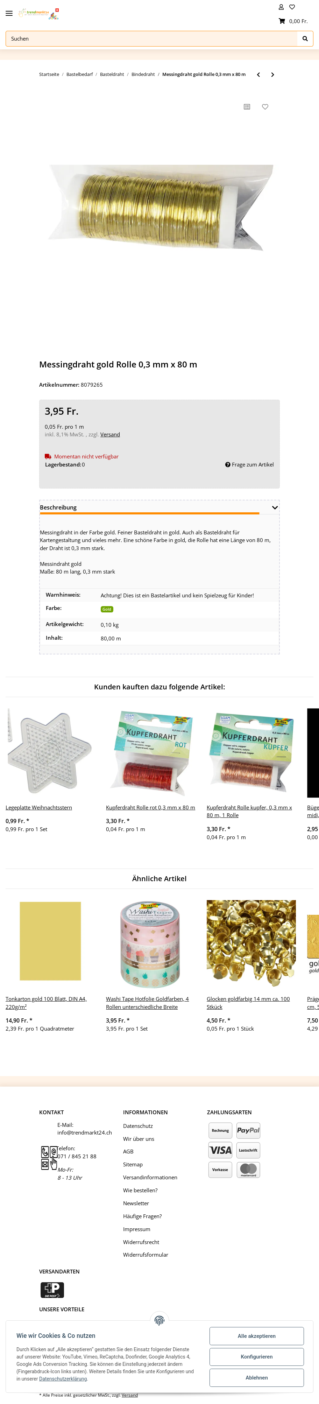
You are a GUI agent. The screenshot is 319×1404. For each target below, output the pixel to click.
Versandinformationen (150, 1177)
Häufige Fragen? (142, 1216)
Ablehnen (256, 1378)
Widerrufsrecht (141, 1241)
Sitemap (133, 1164)
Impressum (136, 1229)
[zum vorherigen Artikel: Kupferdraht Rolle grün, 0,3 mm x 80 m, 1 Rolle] (258, 75)
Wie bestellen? (140, 1190)
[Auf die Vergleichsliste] (247, 106)
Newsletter (136, 1203)
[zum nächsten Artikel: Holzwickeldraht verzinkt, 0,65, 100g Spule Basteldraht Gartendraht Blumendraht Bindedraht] (272, 75)
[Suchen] (152, 39)
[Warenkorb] (293, 21)
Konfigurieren (256, 1357)
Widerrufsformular (145, 1254)
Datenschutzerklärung (63, 1379)
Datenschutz (138, 1125)
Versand (110, 434)
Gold (106, 609)
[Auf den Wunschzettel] (265, 106)
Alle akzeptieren (256, 1336)
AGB (128, 1151)
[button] (281, 7)
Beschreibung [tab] (58, 507)
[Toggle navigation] (9, 10)
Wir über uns (138, 1138)
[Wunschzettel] (293, 7)
